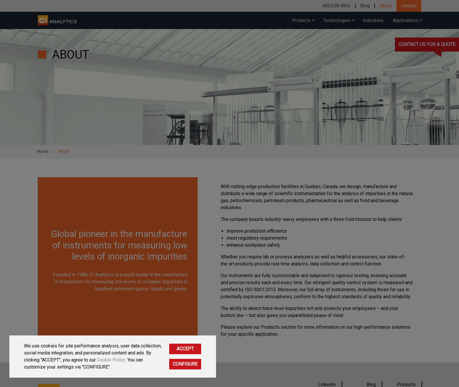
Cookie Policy (111, 360)
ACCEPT (185, 349)
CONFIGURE (185, 364)
